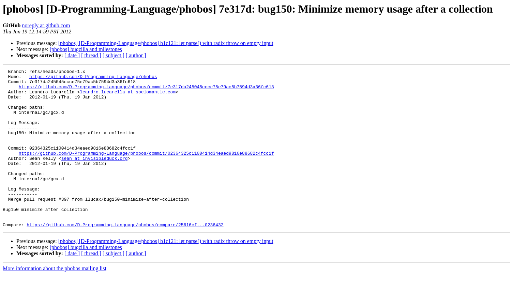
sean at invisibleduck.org (94, 176)
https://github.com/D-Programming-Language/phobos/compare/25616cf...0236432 (125, 256)
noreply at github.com (46, 25)
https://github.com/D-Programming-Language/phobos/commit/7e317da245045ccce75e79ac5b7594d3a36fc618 (146, 91)
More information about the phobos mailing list (54, 300)
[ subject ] (113, 55)
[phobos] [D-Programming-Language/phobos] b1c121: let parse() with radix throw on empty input (165, 43)
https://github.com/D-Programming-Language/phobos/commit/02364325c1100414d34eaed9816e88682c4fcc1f (146, 170)
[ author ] (136, 55)
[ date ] (72, 55)
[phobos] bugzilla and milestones (86, 49)
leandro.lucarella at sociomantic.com (128, 97)
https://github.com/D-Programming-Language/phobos (93, 78)
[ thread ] (91, 55)
